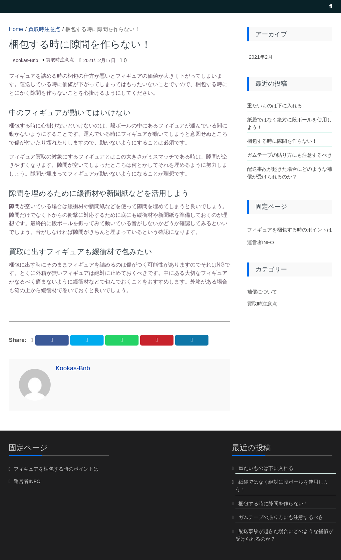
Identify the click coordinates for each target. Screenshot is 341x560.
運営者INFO (260, 242)
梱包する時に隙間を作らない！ (282, 141)
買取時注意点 (60, 59)
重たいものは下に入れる (274, 105)
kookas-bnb (25, 60)
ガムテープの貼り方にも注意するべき (289, 155)
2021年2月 (261, 57)
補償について (262, 292)
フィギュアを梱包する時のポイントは (289, 229)
